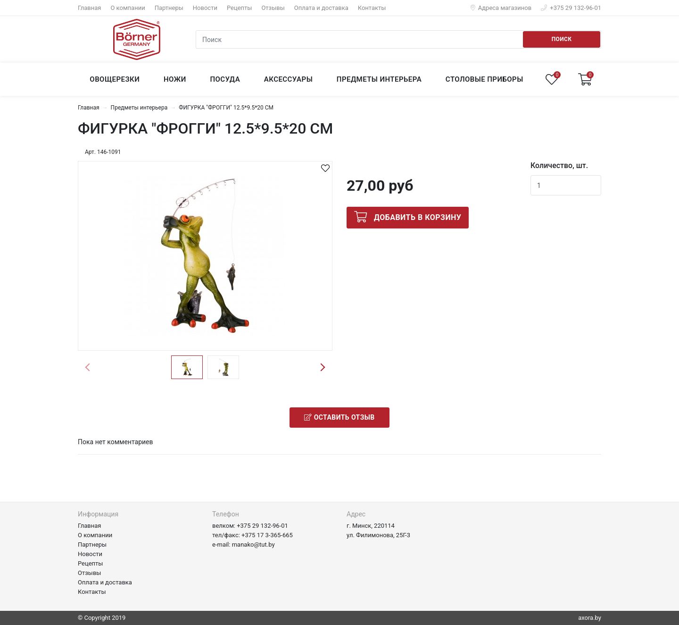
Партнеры (169, 7)
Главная (89, 7)
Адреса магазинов (501, 7)
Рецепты (239, 7)
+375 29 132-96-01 (571, 7)
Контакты (372, 7)
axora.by (589, 617)
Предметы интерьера (139, 107)
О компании (127, 7)
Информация (98, 514)
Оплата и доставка (321, 7)
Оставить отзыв (339, 417)
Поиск (562, 39)
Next (322, 367)
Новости (205, 7)
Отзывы (272, 7)
